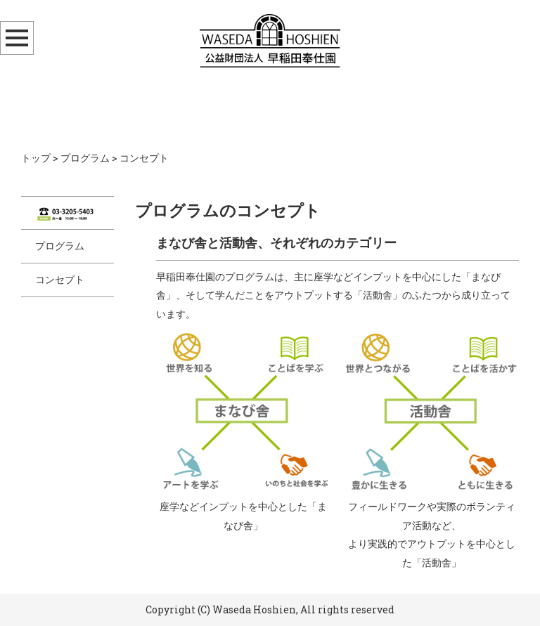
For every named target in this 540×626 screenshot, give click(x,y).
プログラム (85, 157)
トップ (36, 157)
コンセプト (59, 279)
